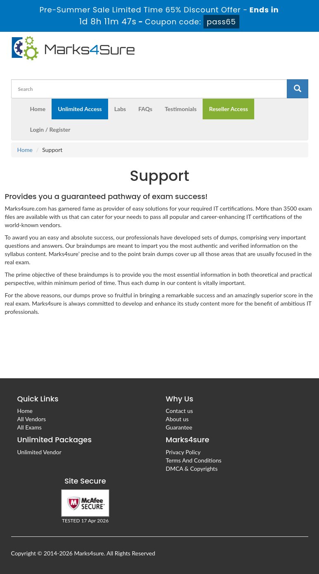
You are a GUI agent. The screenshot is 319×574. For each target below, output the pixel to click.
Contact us (179, 410)
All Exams (29, 427)
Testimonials (180, 108)
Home (38, 108)
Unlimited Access (80, 108)
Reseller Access (228, 108)
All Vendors (31, 418)
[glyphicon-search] (297, 88)
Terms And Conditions (194, 460)
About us (177, 418)
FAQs (145, 108)
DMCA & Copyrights (192, 468)
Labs (120, 108)
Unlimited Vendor (39, 451)
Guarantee (179, 427)
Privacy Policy (183, 451)
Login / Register (50, 129)
